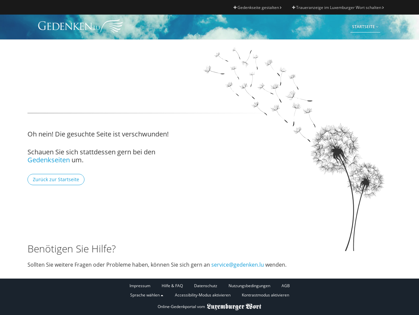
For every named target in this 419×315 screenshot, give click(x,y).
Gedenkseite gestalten (257, 7)
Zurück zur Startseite (56, 179)
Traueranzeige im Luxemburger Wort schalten (338, 7)
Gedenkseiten (48, 159)
